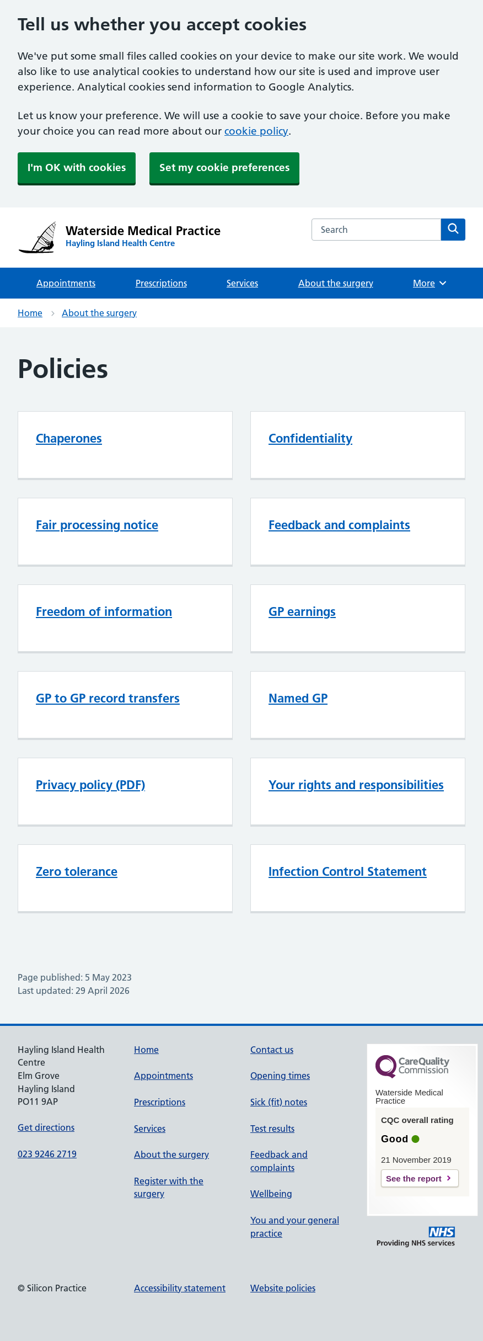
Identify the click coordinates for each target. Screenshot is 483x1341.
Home (30, 312)
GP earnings (302, 611)
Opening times (280, 1075)
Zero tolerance (76, 871)
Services (242, 283)
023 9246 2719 (47, 1153)
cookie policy (256, 131)
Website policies (282, 1288)
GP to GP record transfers (108, 698)
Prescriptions (161, 283)
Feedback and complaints (339, 525)
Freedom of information (104, 611)
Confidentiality (310, 438)
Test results (272, 1128)
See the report (414, 1178)
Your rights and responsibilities (356, 784)
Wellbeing (271, 1193)
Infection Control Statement (348, 871)
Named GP (298, 698)
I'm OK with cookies (77, 167)
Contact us (271, 1049)
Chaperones (69, 438)
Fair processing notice (97, 525)
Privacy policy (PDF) (90, 784)
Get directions (46, 1127)
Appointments (65, 283)
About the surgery (335, 283)
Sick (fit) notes (278, 1102)
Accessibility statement (180, 1288)
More (430, 283)
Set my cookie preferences (224, 167)
